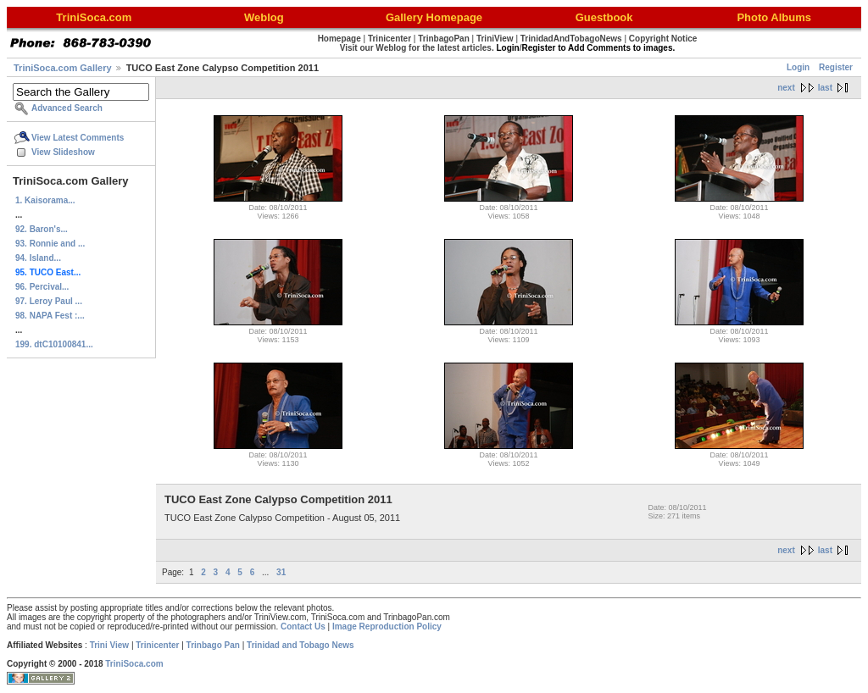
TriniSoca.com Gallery (63, 68)
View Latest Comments (77, 137)
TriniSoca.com (134, 663)
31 (281, 572)
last (825, 87)
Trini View (110, 645)
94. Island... (38, 258)
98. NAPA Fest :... (50, 315)
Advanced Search (67, 108)
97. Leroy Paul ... (48, 301)
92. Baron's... (41, 229)
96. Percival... (42, 286)
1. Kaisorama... (45, 200)
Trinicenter (157, 645)
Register (836, 67)
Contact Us (303, 626)
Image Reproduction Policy (387, 626)
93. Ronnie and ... (50, 243)
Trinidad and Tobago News (300, 645)
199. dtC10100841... (54, 344)
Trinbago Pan (213, 645)
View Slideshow (63, 152)
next (786, 87)
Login (798, 67)
